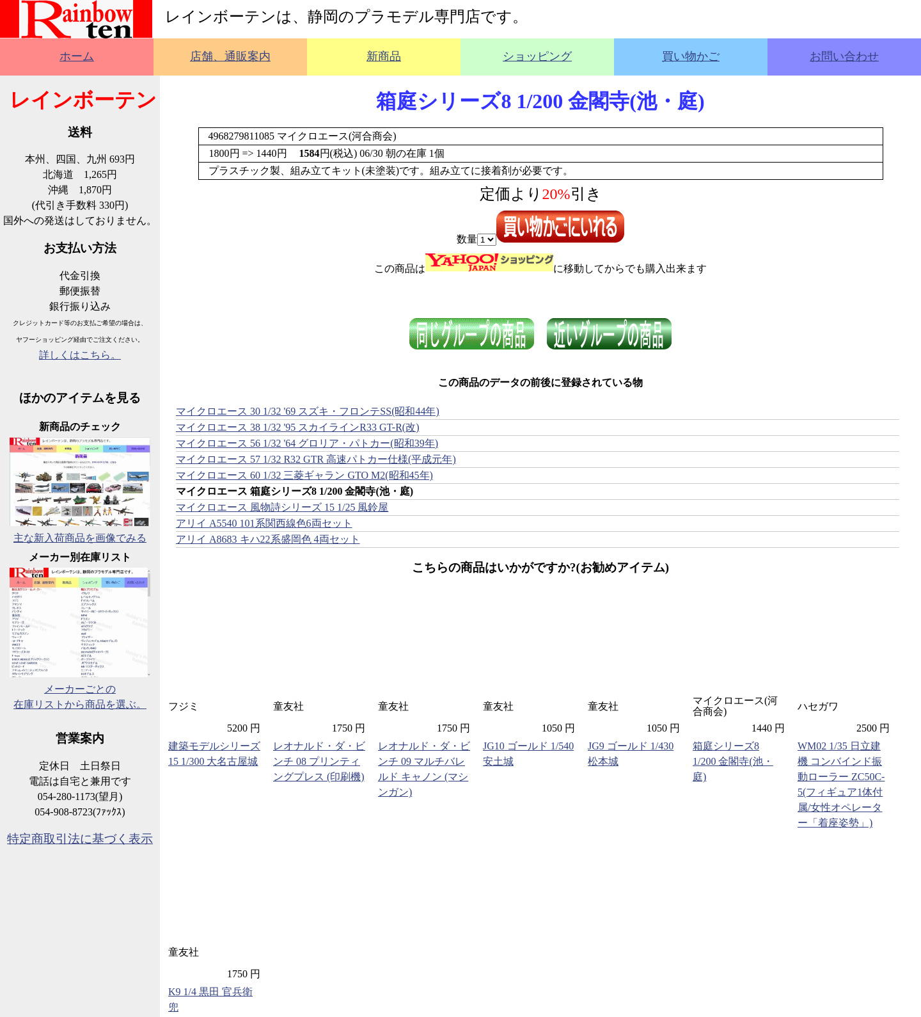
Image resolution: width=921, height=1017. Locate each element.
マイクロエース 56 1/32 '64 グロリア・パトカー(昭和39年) (307, 443)
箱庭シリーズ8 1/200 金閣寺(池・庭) (733, 761)
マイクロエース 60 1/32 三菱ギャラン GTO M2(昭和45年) (304, 475)
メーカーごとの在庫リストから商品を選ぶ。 (80, 689)
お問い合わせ (844, 56)
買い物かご (691, 56)
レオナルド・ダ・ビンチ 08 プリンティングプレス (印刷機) (319, 761)
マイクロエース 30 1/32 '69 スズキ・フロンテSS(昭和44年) (307, 411)
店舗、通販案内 (230, 56)
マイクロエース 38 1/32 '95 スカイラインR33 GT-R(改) (298, 427)
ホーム (76, 56)
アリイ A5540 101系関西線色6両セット (264, 523)
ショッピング (537, 56)
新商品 (383, 56)
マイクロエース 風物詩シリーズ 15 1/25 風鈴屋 (282, 507)
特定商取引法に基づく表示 (80, 838)
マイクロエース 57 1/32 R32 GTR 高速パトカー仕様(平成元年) (316, 459)
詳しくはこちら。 (80, 354)
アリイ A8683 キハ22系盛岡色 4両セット (268, 539)
